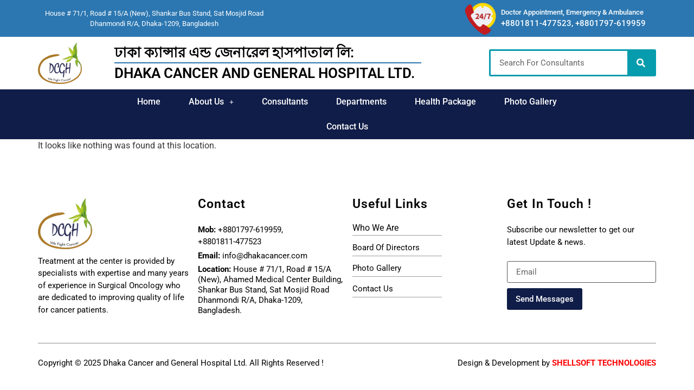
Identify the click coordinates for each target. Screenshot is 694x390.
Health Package (410, 101)
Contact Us (571, 101)
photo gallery (376, 243)
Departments (326, 101)
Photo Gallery (495, 101)
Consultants (250, 101)
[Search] (640, 63)
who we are (375, 203)
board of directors (386, 222)
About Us (176, 101)
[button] (176, 101)
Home (114, 101)
